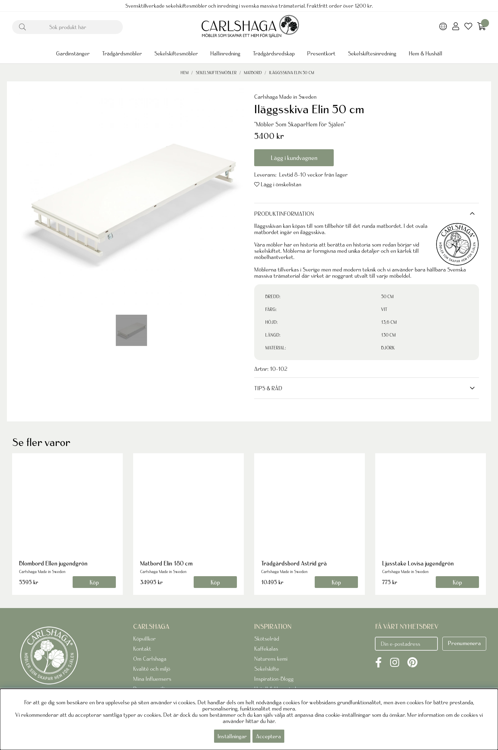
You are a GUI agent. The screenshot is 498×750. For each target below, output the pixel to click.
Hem (184, 72)
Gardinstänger (73, 53)
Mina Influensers (152, 679)
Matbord (253, 72)
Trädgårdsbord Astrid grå (294, 563)
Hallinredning (225, 53)
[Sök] (67, 27)
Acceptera (268, 736)
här (271, 721)
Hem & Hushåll (425, 53)
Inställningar (232, 736)
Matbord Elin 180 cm (166, 563)
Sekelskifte (266, 669)
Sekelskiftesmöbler (176, 53)
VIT (384, 309)
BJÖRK (388, 347)
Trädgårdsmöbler (122, 53)
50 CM (387, 296)
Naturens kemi (270, 658)
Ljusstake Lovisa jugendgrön (418, 563)
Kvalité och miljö (151, 669)
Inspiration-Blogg (274, 679)
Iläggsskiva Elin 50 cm (291, 72)
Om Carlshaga (149, 658)
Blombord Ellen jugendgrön (53, 563)
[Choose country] (443, 27)
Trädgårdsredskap (274, 53)
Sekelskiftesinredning (372, 53)
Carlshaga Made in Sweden (285, 96)
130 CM (388, 335)
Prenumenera (464, 643)
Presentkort (321, 53)
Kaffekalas (266, 648)
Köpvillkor (144, 638)
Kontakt (142, 648)
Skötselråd (266, 638)
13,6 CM (389, 322)
